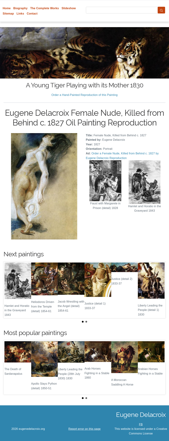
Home (7, 8)
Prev (9, 290)
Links (20, 13)
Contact (32, 13)
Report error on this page (84, 428)
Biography (20, 8)
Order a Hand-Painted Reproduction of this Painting (84, 94)
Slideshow (68, 8)
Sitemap (8, 13)
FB (141, 424)
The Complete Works (44, 8)
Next (160, 290)
